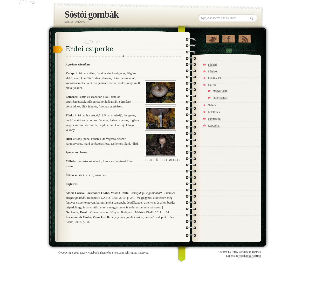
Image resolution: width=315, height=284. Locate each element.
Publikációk (215, 78)
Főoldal (212, 64)
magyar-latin (220, 90)
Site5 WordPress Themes (246, 252)
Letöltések (214, 112)
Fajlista (212, 85)
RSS (245, 37)
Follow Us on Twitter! (212, 37)
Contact (228, 51)
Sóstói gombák (91, 14)
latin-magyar (220, 97)
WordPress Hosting (249, 255)
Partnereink (214, 119)
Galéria (212, 105)
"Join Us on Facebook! (228, 37)
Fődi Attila (170, 160)
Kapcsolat (213, 125)
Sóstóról (213, 71)
